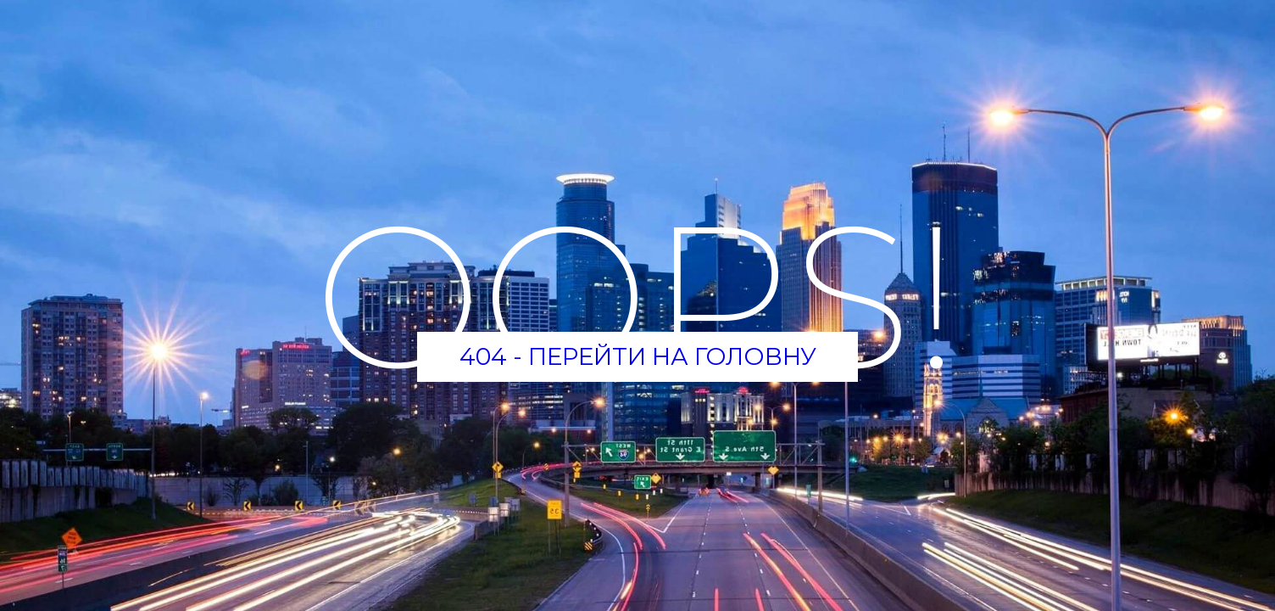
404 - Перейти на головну (637, 356)
